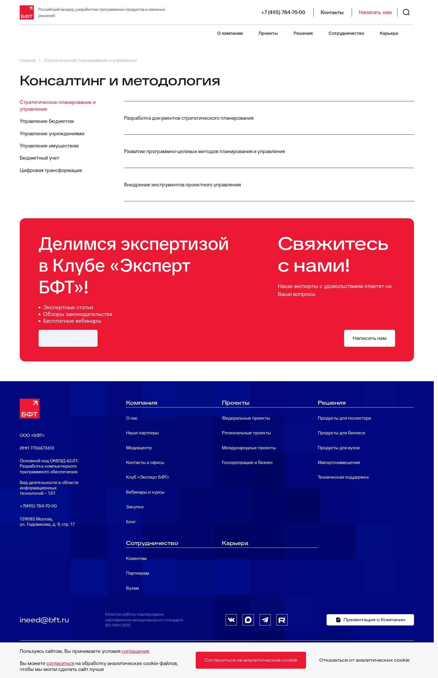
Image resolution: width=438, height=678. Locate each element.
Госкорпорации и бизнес (247, 462)
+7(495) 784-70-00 (38, 506)
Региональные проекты (246, 433)
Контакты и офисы (145, 462)
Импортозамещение (339, 462)
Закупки (135, 507)
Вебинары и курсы (145, 492)
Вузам (132, 588)
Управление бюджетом (47, 121)
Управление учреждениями (52, 133)
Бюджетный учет (39, 157)
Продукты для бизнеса (341, 433)
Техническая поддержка (343, 477)
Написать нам (375, 12)
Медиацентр (139, 448)
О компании (230, 33)
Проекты (268, 33)
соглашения (135, 651)
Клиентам (136, 558)
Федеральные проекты (246, 418)
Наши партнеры (142, 433)
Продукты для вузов (339, 448)
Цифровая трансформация (51, 170)
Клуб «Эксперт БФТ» (147, 477)
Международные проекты (249, 448)
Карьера (389, 33)
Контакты (332, 12)
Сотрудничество (346, 33)
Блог (131, 522)
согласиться (60, 663)
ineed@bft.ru (44, 620)
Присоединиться (68, 338)
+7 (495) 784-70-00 (283, 12)
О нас (132, 418)
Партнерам (137, 573)
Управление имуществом (49, 145)
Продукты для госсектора (344, 418)
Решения (303, 33)
